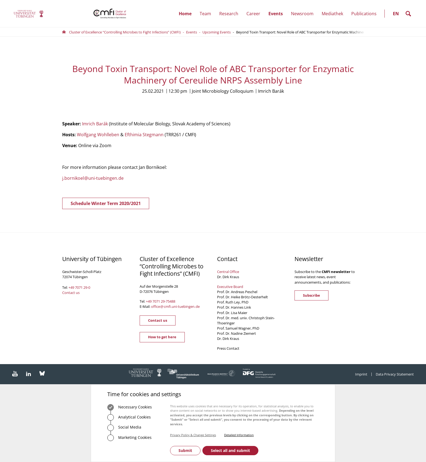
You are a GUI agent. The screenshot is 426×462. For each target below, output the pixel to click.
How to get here (162, 336)
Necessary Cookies (129, 407)
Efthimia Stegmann (144, 135)
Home (185, 14)
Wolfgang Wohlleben (98, 135)
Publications (364, 14)
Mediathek (332, 14)
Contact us (71, 292)
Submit (185, 450)
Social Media (124, 427)
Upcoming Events (216, 32)
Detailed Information (239, 435)
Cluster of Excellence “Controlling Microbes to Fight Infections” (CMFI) (125, 32)
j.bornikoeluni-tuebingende (93, 178)
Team (207, 13)
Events (277, 13)
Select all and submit (230, 450)
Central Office (228, 271)
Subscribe (311, 295)
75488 (170, 301)
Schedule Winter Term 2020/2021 (106, 203)
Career (255, 13)
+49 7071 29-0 (79, 287)
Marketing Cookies (129, 438)
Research (230, 13)
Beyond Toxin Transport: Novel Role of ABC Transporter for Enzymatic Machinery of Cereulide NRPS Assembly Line (328, 32)
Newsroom (304, 13)
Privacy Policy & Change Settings (193, 435)
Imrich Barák (95, 124)
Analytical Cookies (129, 417)
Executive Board (230, 286)
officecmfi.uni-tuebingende (175, 306)
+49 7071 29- (156, 301)
